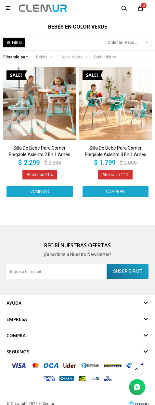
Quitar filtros (105, 57)
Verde (71, 57)
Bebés (41, 57)
